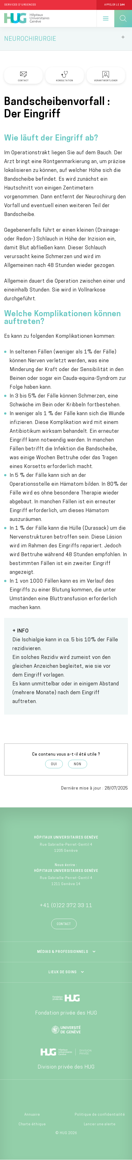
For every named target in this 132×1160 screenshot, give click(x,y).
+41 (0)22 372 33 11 (66, 905)
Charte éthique (32, 1124)
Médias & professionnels (62, 952)
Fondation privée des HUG (66, 1013)
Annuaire (32, 1114)
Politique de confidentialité (100, 1114)
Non (77, 764)
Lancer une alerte (100, 1124)
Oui (54, 764)
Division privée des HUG (66, 1067)
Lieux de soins (62, 972)
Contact (64, 924)
